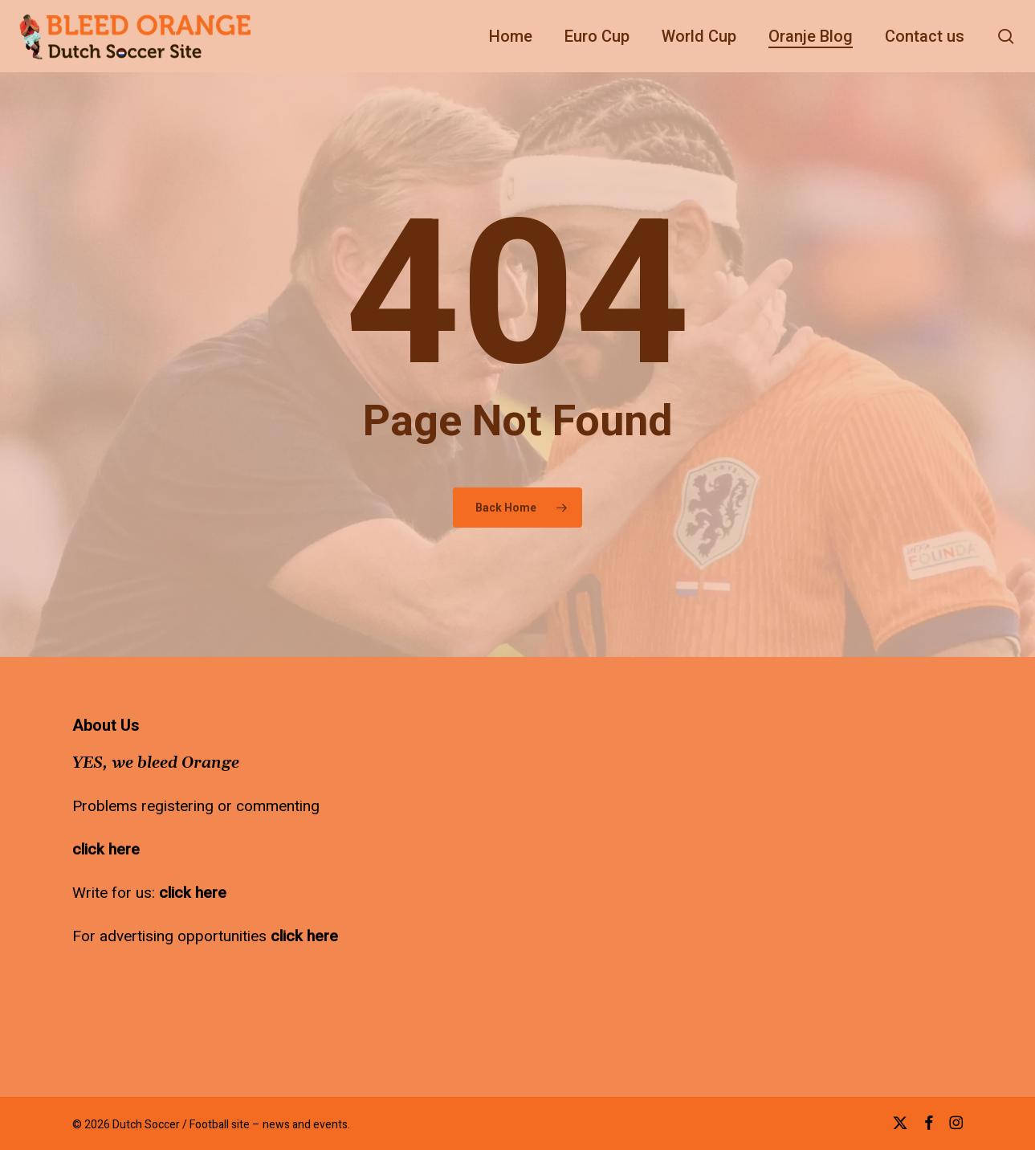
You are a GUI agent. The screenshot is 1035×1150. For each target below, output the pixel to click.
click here (106, 849)
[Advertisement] (536, 817)
